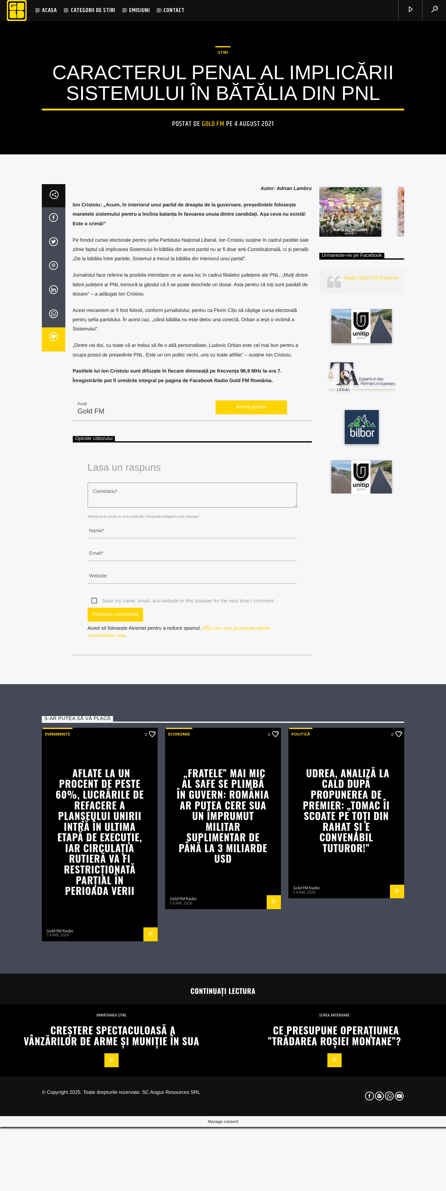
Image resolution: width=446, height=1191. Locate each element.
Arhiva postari (251, 658)
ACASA (49, 10)
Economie (179, 984)
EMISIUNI (139, 10)
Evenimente (57, 984)
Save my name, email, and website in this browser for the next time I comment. (188, 852)
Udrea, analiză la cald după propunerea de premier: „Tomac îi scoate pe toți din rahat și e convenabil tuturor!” (346, 1061)
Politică (300, 984)
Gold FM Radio (59, 1182)
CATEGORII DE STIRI (93, 10)
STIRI (223, 167)
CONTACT (174, 10)
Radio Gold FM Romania (371, 528)
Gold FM (213, 238)
